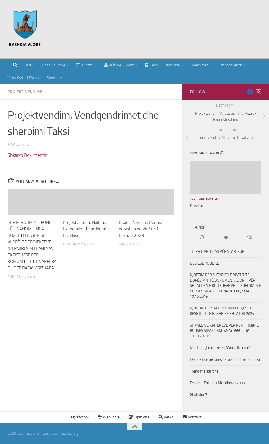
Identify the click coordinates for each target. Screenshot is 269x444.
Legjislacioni (78, 417)
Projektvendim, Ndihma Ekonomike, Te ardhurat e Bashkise (86, 229)
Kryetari (197, 205)
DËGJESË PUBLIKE (204, 263)
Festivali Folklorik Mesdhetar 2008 (217, 383)
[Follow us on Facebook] (250, 92)
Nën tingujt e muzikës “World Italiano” (220, 347)
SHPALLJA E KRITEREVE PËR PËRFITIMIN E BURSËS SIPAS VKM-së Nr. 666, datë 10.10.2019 (224, 330)
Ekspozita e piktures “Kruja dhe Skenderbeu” (225, 359)
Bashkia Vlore (53, 65)
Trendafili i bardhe (204, 371)
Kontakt (192, 417)
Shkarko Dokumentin (28, 155)
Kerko (166, 417)
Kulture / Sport (119, 65)
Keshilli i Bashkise (162, 65)
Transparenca (230, 65)
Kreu (30, 65)
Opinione (139, 417)
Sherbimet (199, 65)
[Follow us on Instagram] (258, 92)
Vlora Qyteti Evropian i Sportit (32, 77)
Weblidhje (109, 417)
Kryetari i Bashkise (205, 199)
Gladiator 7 (198, 394)
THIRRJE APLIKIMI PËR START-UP (217, 251)
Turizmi (84, 65)
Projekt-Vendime (25, 91)
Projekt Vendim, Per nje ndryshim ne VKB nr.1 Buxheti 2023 (140, 229)
